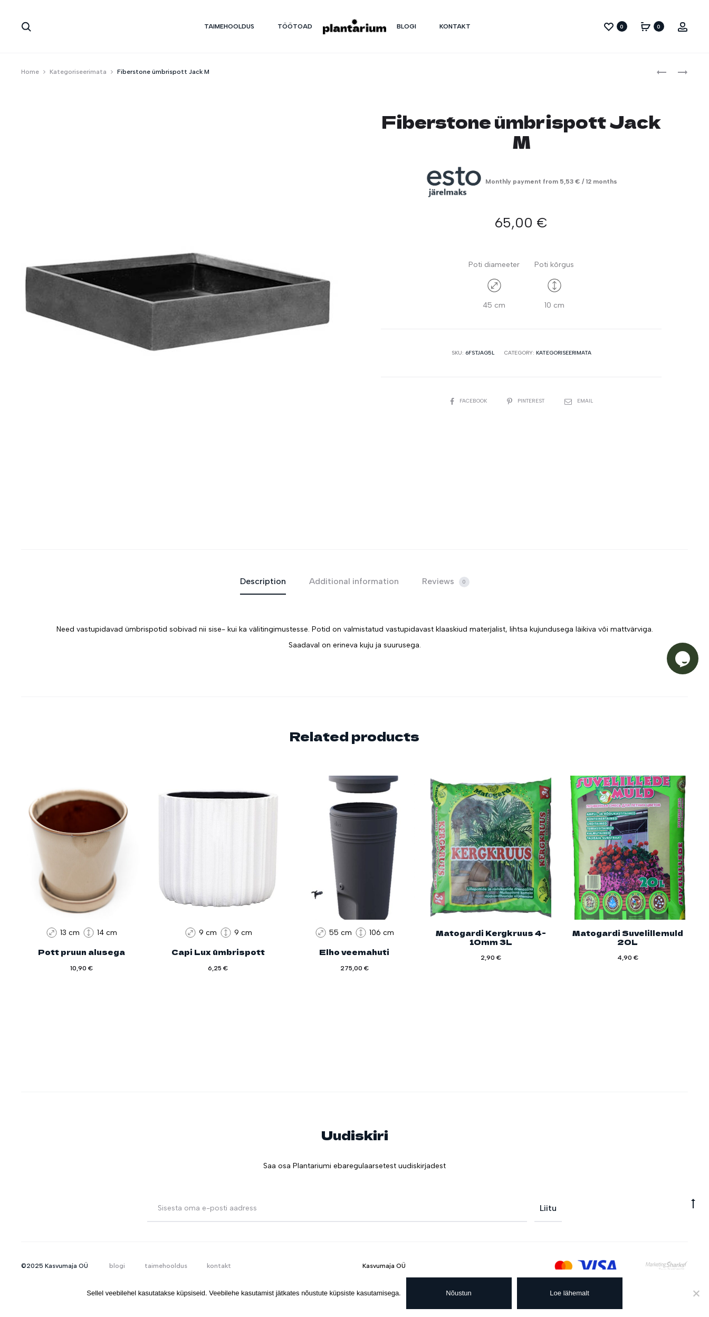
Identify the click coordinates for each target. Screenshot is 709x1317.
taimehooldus (229, 26)
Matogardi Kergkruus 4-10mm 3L (491, 937)
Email (580, 400)
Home (30, 71)
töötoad (294, 26)
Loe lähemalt (569, 1293)
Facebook (468, 400)
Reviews (446, 581)
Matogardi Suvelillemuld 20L (627, 937)
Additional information (354, 581)
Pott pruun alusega (81, 952)
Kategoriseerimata (78, 71)
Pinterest (527, 400)
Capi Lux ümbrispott (218, 952)
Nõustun (459, 1293)
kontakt (455, 26)
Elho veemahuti (354, 952)
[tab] (263, 581)
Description (263, 581)
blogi (406, 26)
